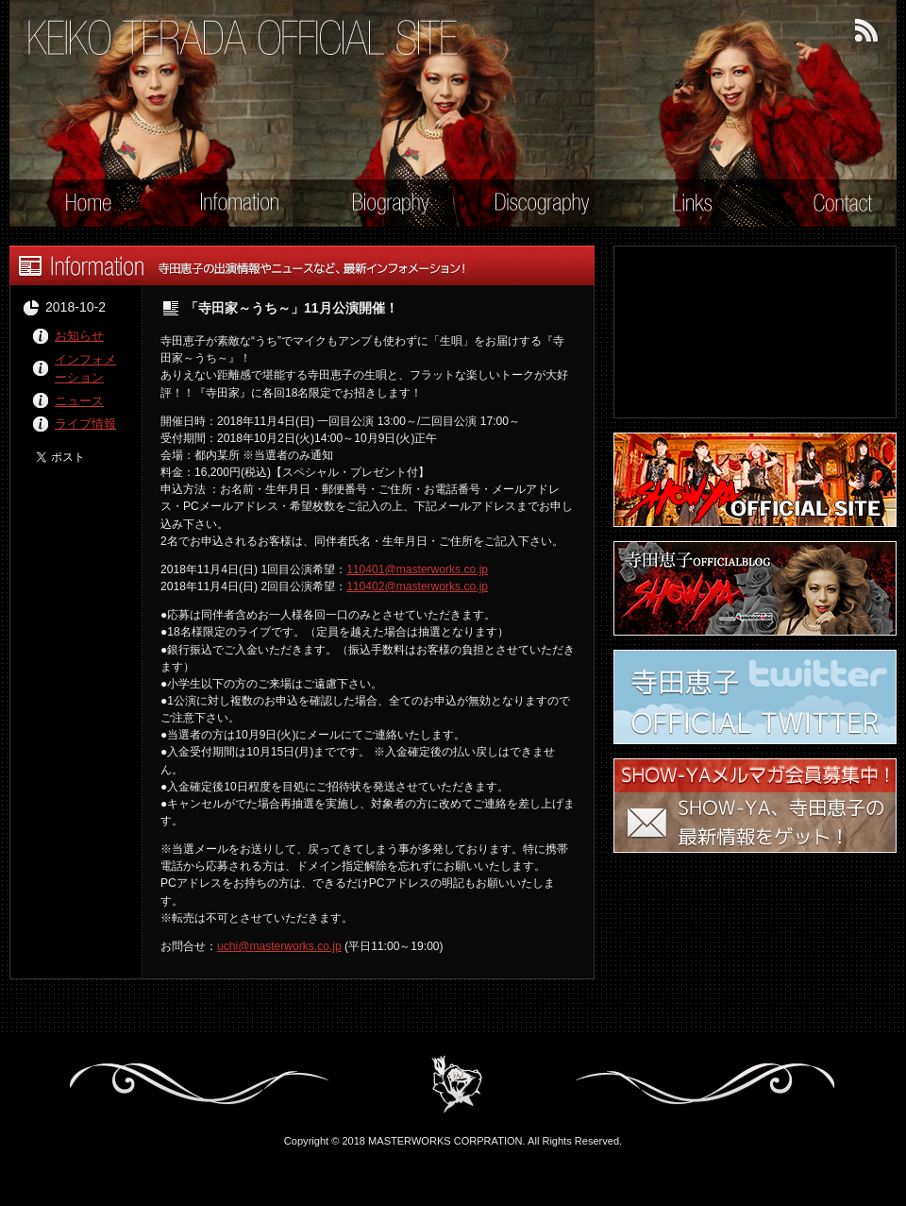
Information (227, 205)
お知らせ (79, 336)
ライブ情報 (85, 423)
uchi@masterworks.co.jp (279, 946)
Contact (831, 205)
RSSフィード (867, 31)
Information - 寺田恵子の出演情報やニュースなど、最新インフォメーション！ (302, 265)
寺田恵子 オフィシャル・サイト (244, 38)
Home (76, 205)
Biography (379, 205)
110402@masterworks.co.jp (417, 586)
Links (679, 205)
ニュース (79, 401)
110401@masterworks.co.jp (417, 569)
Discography (530, 205)
